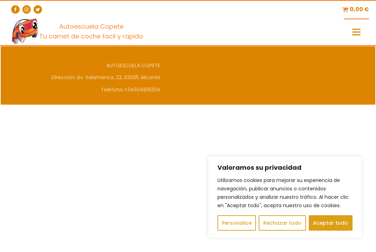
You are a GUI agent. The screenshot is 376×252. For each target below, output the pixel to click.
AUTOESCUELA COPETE (133, 65)
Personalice (237, 222)
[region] (285, 197)
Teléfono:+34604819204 (130, 89)
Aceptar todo (330, 222)
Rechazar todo (282, 222)
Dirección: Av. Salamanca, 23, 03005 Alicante (105, 77)
